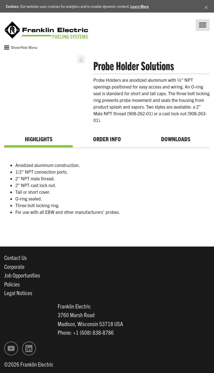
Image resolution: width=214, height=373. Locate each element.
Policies (12, 284)
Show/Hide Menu (20, 47)
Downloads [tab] (175, 138)
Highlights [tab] (38, 138)
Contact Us (15, 257)
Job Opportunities (22, 275)
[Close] (206, 6)
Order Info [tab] (107, 138)
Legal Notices (18, 292)
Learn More (139, 6)
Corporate (14, 266)
